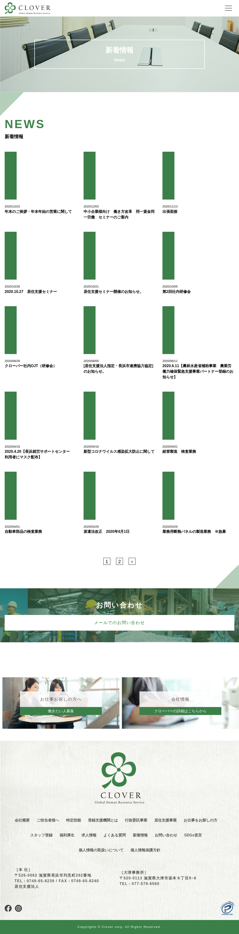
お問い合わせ (166, 835)
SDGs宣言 (193, 835)
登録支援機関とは (103, 820)
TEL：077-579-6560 (139, 884)
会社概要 (22, 820)
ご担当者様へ (48, 820)
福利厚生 (67, 835)
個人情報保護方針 (145, 850)
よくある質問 (114, 835)
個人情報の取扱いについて (101, 850)
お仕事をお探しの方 (200, 820)
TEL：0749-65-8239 (34, 881)
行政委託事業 (136, 820)
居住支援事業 (165, 820)
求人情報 (88, 835)
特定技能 (73, 820)
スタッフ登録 (41, 835)
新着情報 (140, 835)
